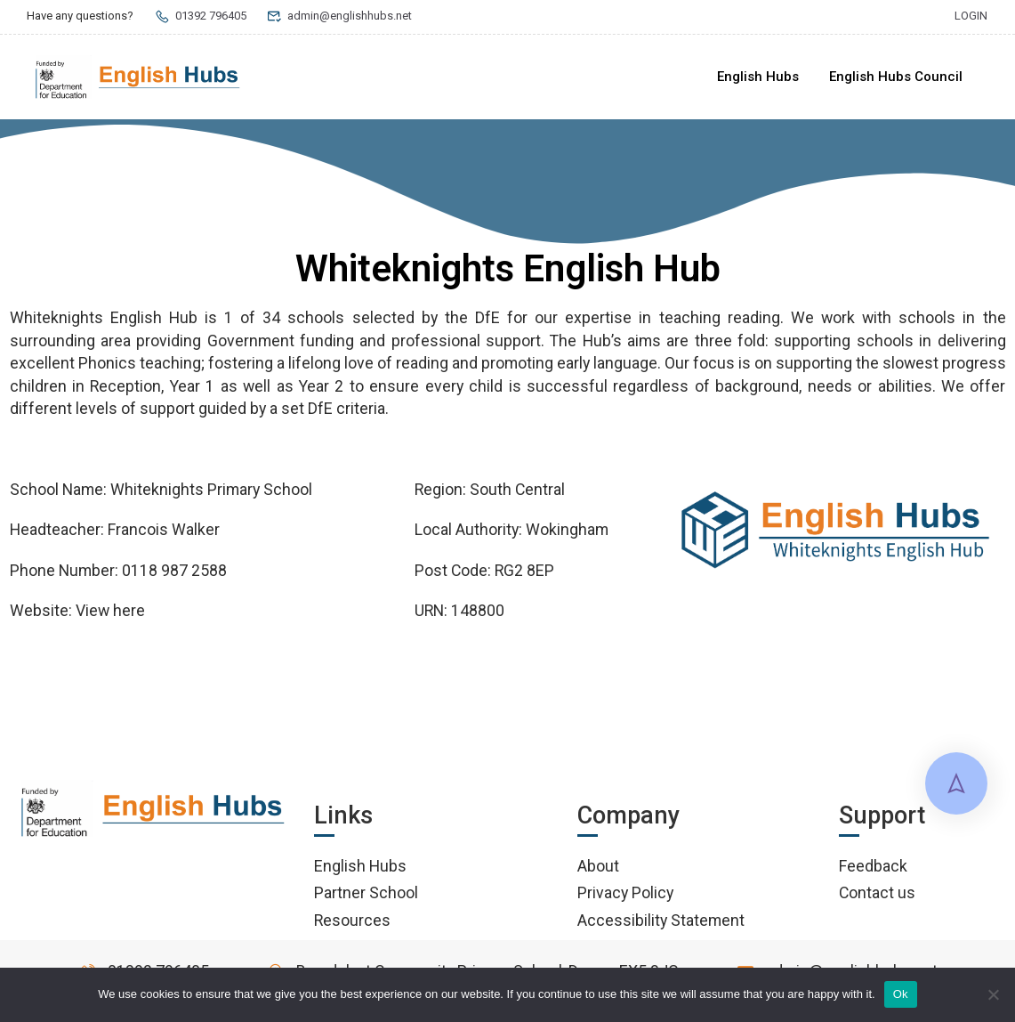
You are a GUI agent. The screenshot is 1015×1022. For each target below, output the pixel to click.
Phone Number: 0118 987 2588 (118, 570)
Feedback (873, 865)
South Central (517, 489)
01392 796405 (200, 15)
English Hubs (758, 77)
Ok (900, 994)
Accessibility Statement (661, 920)
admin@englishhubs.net (340, 15)
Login (971, 15)
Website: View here (77, 610)
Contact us (877, 892)
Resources (352, 920)
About (598, 865)
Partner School (366, 892)
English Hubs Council (896, 77)
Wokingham (567, 529)
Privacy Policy (625, 892)
